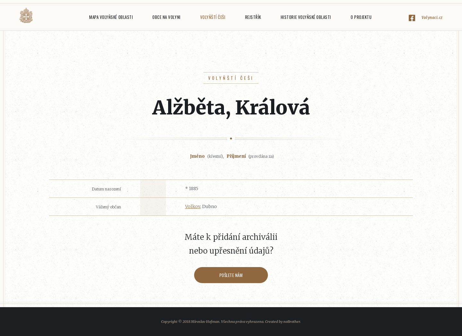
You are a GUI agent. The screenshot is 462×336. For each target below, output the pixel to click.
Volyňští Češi (213, 17)
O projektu (361, 17)
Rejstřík (253, 17)
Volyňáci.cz (26, 15)
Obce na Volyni (166, 17)
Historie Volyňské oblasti (306, 17)
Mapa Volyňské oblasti (111, 17)
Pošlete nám (231, 275)
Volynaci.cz (432, 17)
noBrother (291, 321)
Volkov (192, 206)
